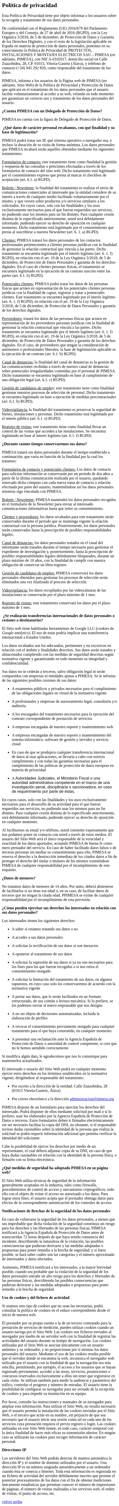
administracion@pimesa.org (92, 1099)
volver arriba (12, 1502)
